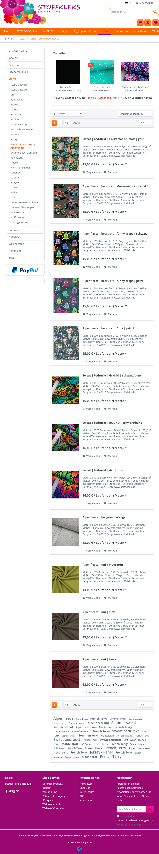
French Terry (99, 719)
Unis (13, 94)
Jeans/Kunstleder (20, 167)
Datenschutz (87, 792)
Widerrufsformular (53, 808)
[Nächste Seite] (60, 123)
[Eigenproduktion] (85, 31)
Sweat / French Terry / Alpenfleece (23, 146)
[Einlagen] (64, 31)
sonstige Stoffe (18, 222)
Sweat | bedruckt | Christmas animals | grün (114, 139)
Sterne (14, 109)
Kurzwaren (15, 230)
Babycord (15, 182)
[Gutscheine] (140, 31)
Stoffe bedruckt (19, 84)
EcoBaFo (15, 134)
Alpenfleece (63, 718)
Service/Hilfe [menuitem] (145, 2)
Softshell (15, 172)
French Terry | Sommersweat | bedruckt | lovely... (102, 88)
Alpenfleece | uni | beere (99, 659)
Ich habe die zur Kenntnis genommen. (135, 820)
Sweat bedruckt (126, 731)
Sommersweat (118, 718)
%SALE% (13, 58)
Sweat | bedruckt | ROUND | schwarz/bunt (112, 423)
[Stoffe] (104, 31)
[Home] (8, 31)
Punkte (14, 119)
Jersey (13, 139)
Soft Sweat (130, 739)
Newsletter (86, 783)
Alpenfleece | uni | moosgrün (103, 564)
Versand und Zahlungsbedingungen (55, 794)
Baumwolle (16, 99)
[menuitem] (134, 13)
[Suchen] (155, 11)
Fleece (14, 162)
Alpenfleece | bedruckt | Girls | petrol (108, 328)
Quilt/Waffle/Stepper (22, 207)
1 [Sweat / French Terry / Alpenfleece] (54, 123)
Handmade (15, 250)
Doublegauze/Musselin (23, 152)
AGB (82, 796)
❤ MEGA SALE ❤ (18, 51)
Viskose (14, 104)
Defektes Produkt (52, 783)
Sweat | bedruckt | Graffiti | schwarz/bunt (112, 375)
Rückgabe (48, 800)
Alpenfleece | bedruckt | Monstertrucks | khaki (115, 186)
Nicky (13, 192)
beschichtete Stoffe (21, 129)
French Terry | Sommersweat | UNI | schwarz (68, 88)
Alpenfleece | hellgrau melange (104, 517)
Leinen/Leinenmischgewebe (26, 202)
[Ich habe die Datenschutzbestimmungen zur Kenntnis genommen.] (118, 816)
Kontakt (46, 787)
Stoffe (12, 78)
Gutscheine (15, 237)
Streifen (15, 177)
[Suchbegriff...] (134, 11)
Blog (11, 257)
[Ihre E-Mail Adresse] (131, 809)
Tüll (12, 197)
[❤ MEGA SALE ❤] (27, 31)
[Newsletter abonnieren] (150, 809)
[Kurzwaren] (120, 31)
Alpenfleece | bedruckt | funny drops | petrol (113, 281)
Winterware (17, 212)
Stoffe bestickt (18, 89)
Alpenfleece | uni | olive (99, 612)
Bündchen (16, 114)
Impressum (86, 800)
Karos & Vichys (18, 124)
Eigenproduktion (18, 72)
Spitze (14, 187)
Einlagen (14, 65)
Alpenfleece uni (99, 723)
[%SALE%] (48, 31)
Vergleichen (91, 172)
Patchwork (16, 157)
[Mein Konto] (147, 22)
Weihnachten (16, 243)
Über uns (85, 787)
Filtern (59, 113)
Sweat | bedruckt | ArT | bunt (103, 470)
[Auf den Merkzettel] (110, 172)
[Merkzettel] (155, 22)
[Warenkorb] (140, 22)
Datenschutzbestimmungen (133, 820)
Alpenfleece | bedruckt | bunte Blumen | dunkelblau (135, 88)
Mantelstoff (60, 723)
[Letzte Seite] (67, 123)
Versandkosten (71, 835)
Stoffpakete (17, 217)
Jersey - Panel (102, 752)
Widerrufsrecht (51, 804)
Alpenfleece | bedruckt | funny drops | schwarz (115, 233)
